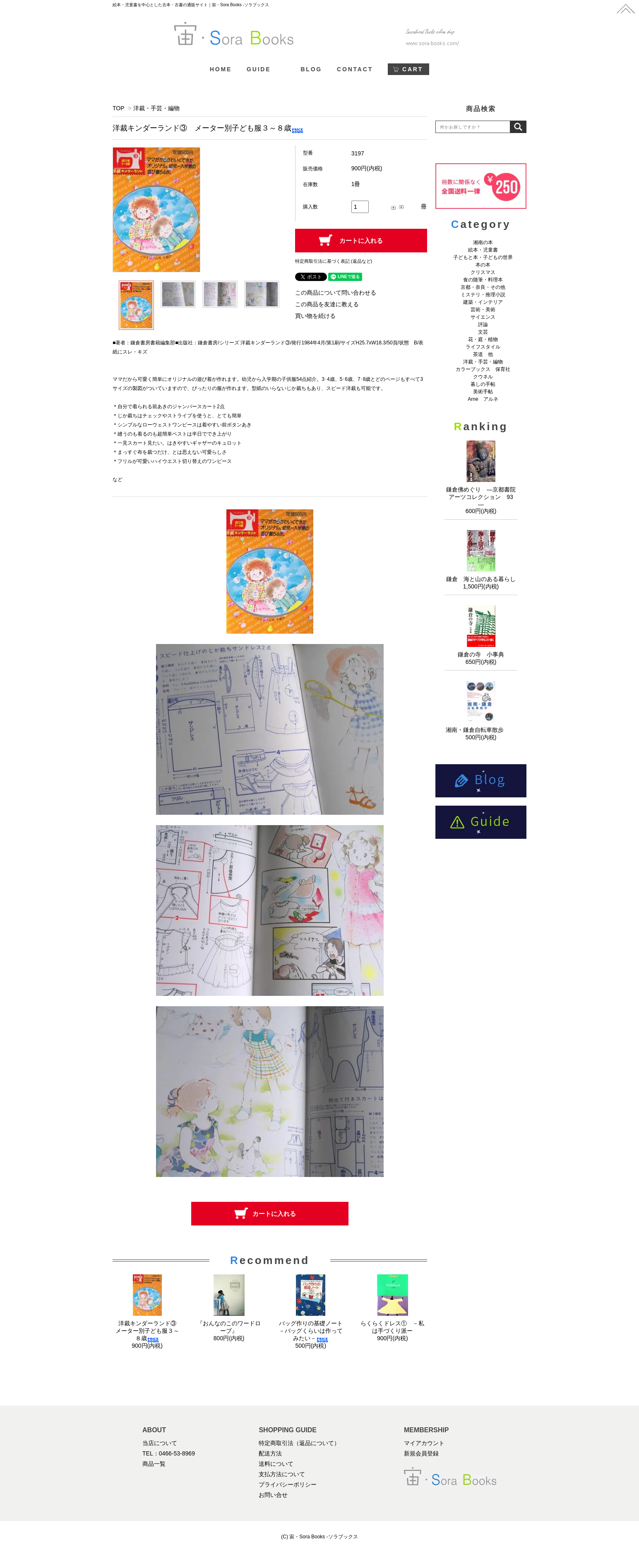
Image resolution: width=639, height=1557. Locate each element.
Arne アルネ (483, 399)
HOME (221, 69)
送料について (276, 1463)
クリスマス (483, 272)
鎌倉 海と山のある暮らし (481, 579)
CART (412, 69)
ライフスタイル (483, 347)
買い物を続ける (315, 315)
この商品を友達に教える (327, 304)
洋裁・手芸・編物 (159, 108)
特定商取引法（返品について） (299, 1443)
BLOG (311, 69)
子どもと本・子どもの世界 (483, 257)
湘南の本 (483, 242)
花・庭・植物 (483, 339)
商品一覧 (154, 1463)
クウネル (483, 377)
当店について (159, 1443)
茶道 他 (483, 354)
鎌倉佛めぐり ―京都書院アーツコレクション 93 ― (482, 497)
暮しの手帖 (483, 384)
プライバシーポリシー (288, 1484)
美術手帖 (483, 392)
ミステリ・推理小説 (483, 295)
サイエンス (483, 317)
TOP (118, 108)
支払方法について (282, 1474)
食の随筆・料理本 (483, 280)
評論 (483, 324)
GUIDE (259, 69)
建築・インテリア (483, 302)
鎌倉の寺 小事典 (481, 654)
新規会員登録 (421, 1453)
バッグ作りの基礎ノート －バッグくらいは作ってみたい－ (313, 1330)
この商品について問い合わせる (335, 292)
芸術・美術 (483, 309)
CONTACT (355, 69)
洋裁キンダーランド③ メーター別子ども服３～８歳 (148, 1330)
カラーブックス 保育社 (483, 369)
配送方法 (270, 1453)
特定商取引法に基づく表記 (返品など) (333, 261)
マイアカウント (424, 1443)
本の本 (483, 265)
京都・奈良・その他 (483, 287)
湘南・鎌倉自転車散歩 (481, 729)
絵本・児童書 (483, 250)
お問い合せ (273, 1495)
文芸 (483, 332)
